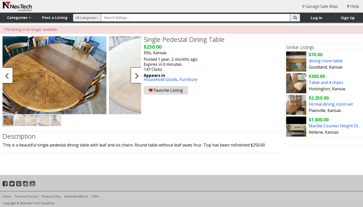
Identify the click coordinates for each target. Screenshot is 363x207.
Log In (316, 17)
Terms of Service (26, 196)
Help (353, 6)
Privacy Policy (51, 196)
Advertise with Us (76, 196)
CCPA (94, 196)
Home (7, 196)
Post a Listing (55, 17)
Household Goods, (161, 79)
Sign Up (348, 17)
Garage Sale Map (320, 6)
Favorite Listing (166, 90)
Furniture (188, 79)
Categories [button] (19, 17)
